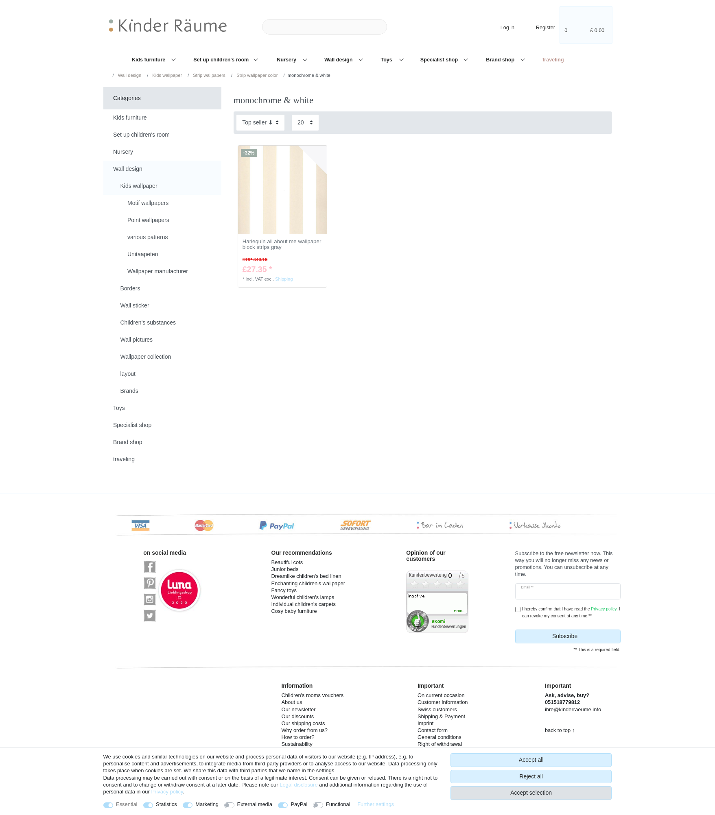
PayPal (299, 804)
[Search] (400, 27)
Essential (127, 804)
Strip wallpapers (208, 75)
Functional (338, 804)
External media (254, 804)
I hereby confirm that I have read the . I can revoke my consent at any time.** (571, 612)
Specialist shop (439, 60)
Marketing (207, 804)
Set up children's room (221, 60)
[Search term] (324, 27)
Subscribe (583, 636)
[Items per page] (305, 123)
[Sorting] (260, 123)
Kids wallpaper (166, 75)
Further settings (375, 804)
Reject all (531, 776)
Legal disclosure (299, 785)
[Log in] (500, 26)
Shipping (284, 279)
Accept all (531, 759)
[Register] (540, 26)
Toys (387, 60)
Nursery (287, 60)
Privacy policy (167, 792)
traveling (553, 60)
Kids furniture (149, 60)
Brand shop (501, 60)
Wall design (339, 60)
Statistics (166, 804)
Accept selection (531, 792)
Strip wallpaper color (256, 75)
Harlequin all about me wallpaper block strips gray (282, 245)
